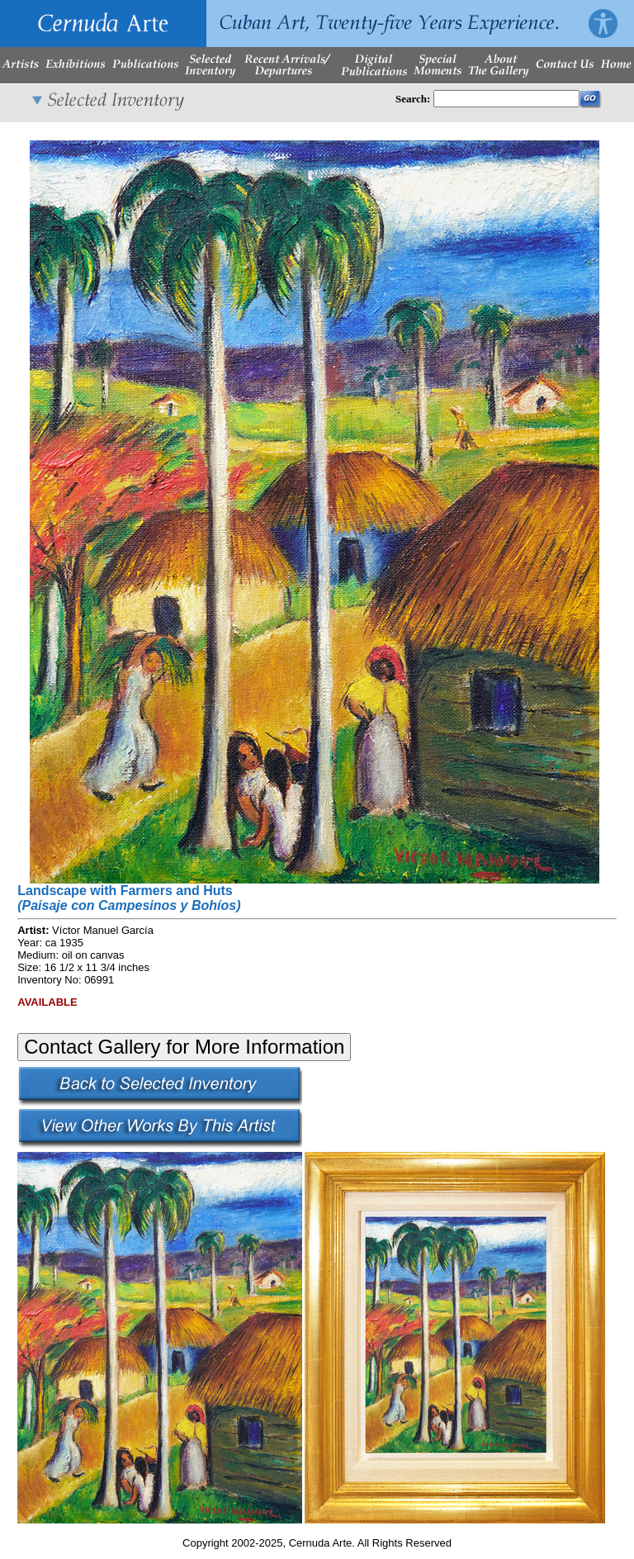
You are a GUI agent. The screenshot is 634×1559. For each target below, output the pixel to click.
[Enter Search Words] (506, 98)
